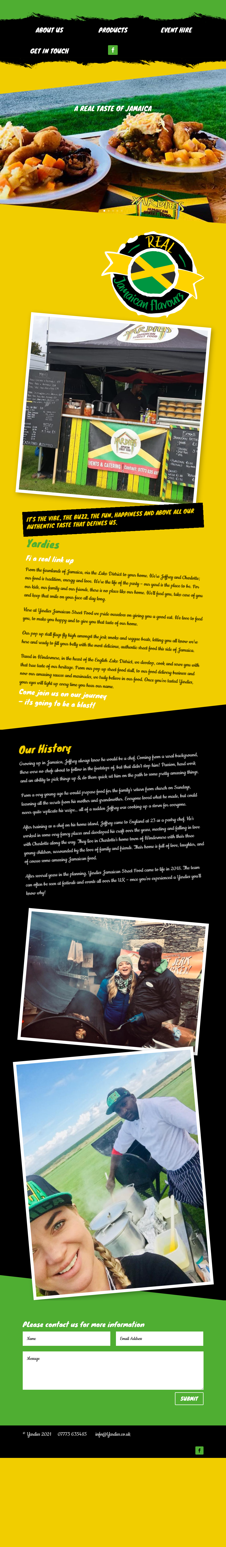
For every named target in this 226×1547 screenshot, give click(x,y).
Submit (189, 1488)
